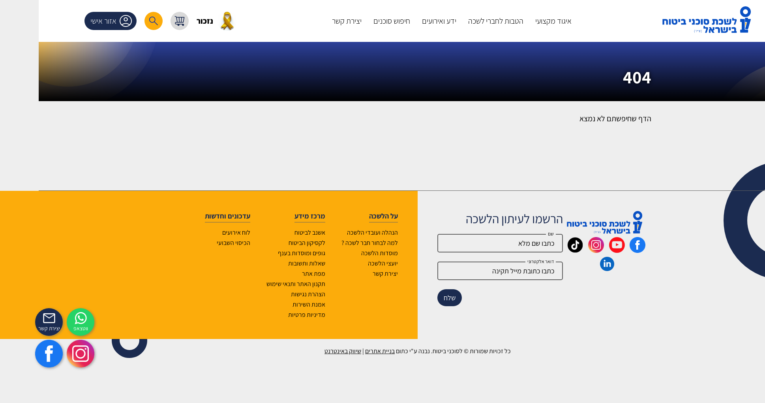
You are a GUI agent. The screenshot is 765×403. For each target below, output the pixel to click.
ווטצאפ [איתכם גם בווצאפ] (45, 328)
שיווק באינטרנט (307, 351)
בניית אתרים (345, 351)
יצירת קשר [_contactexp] (14, 328)
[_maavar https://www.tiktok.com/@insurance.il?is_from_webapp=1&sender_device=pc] (540, 250)
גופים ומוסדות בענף (266, 253)
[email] (465, 271)
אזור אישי (77, 21)
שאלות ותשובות (271, 263)
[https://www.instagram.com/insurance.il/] (45, 353)
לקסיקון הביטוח (271, 243)
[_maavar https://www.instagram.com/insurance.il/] (561, 250)
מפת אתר (278, 273)
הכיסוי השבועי (198, 243)
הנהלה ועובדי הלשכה (337, 232)
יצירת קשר (350, 273)
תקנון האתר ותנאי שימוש (260, 284)
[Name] (465, 243)
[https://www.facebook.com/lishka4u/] (14, 353)
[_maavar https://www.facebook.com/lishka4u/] (602, 250)
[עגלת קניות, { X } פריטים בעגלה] (144, 21)
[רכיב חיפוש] (118, 21)
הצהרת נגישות (273, 294)
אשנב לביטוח (274, 232)
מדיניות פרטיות (271, 315)
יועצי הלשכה (348, 263)
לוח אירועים (201, 232)
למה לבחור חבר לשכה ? (334, 243)
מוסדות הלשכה (344, 253)
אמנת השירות (273, 304)
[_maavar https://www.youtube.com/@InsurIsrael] (582, 250)
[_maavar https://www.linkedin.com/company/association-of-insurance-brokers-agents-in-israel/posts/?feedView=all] (572, 268)
